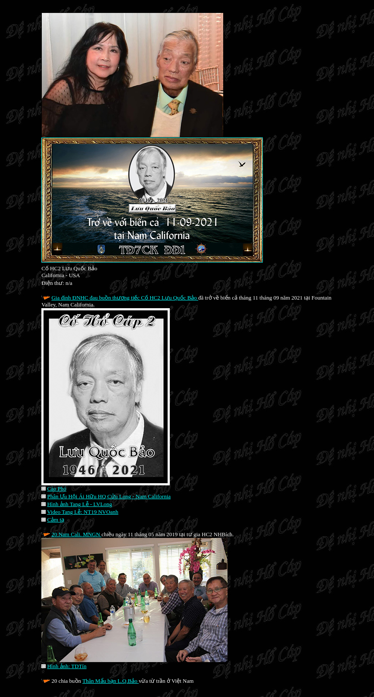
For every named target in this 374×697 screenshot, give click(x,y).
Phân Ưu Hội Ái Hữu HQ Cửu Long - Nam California (109, 496)
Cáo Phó (56, 488)
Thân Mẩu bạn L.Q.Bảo (110, 681)
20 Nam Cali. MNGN (76, 534)
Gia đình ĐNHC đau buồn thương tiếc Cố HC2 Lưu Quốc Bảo (124, 297)
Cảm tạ (55, 519)
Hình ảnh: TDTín (66, 666)
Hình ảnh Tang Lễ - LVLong (79, 504)
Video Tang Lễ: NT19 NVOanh (82, 512)
